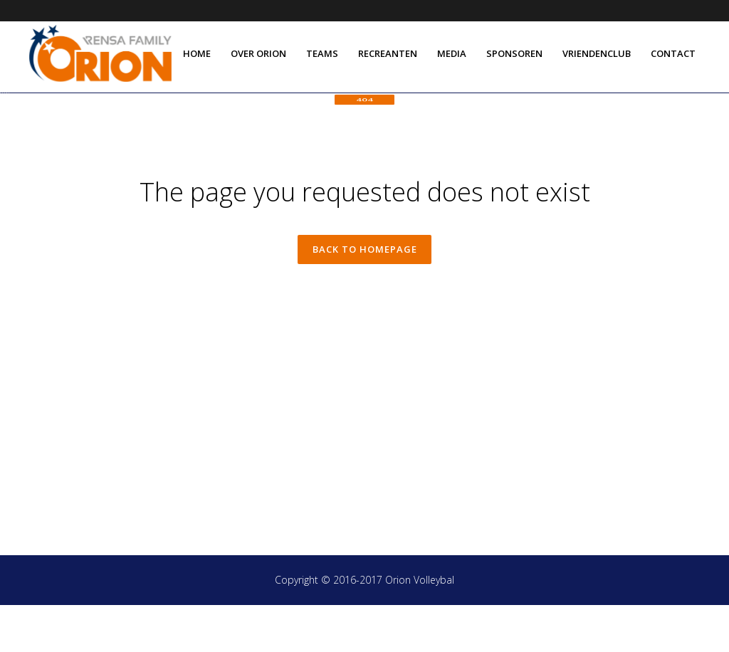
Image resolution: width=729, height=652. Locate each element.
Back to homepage (365, 296)
